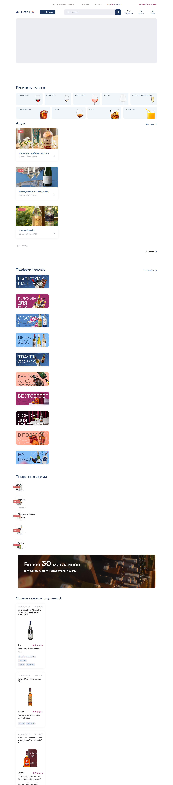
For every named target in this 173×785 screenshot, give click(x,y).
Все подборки (149, 265)
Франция (23, 634)
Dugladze (32, 699)
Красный (31, 638)
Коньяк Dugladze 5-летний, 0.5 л (31, 654)
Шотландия (23, 766)
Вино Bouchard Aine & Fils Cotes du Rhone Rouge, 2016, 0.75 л (31, 584)
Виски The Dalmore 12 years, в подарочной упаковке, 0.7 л (31, 715)
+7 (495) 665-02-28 (148, 4)
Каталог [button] (47, 11)
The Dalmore (37, 766)
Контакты (98, 4)
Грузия (22, 699)
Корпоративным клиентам (63, 4)
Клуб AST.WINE (114, 4)
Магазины (84, 4)
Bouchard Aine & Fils (27, 630)
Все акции (151, 124)
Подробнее (150, 246)
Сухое (21, 638)
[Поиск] (118, 11)
